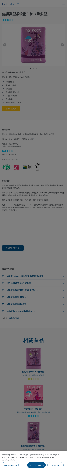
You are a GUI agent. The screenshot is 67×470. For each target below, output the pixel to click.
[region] (33, 460)
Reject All (55, 465)
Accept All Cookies (36, 465)
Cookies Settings (10, 465)
